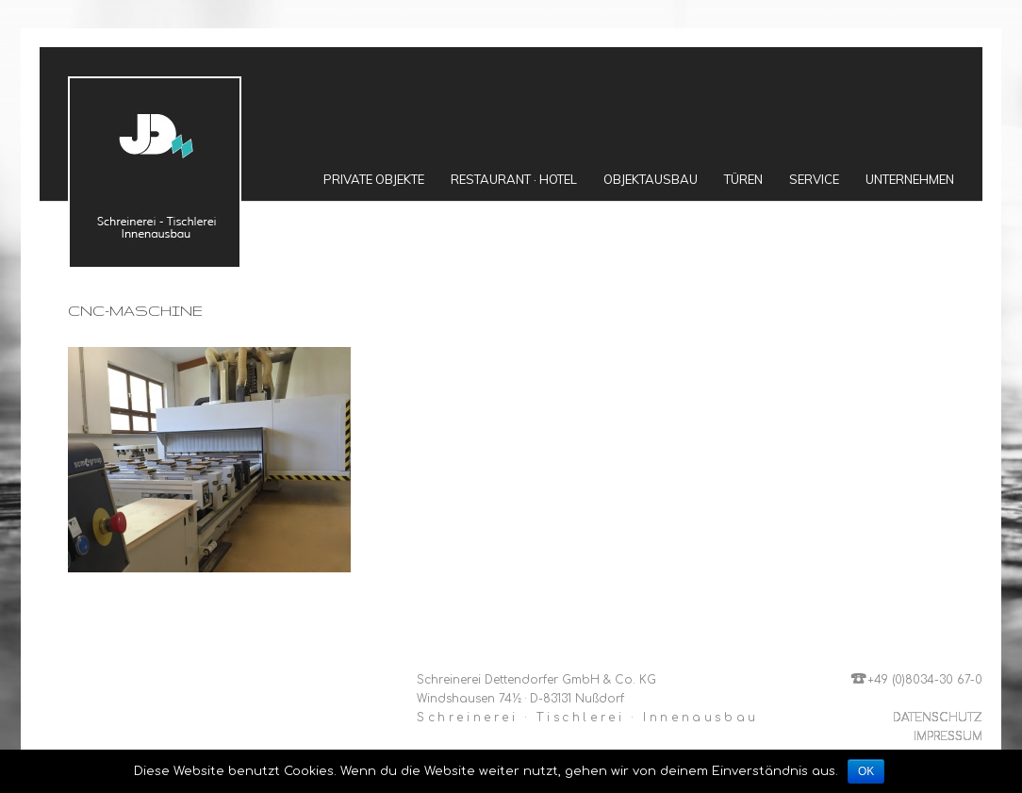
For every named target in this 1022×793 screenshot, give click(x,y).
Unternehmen (909, 179)
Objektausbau (650, 179)
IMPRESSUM (948, 736)
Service (814, 179)
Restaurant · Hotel (514, 179)
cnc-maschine (135, 311)
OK (866, 771)
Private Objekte (373, 179)
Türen (743, 179)
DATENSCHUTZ (937, 717)
